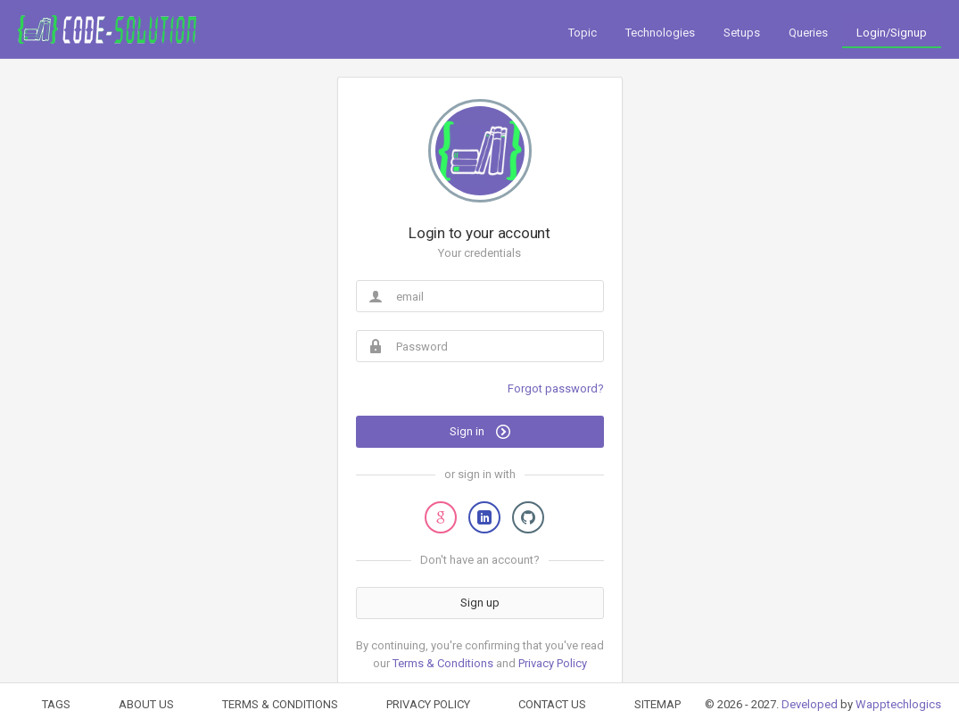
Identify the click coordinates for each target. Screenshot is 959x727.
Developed (809, 704)
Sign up (480, 602)
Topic (582, 32)
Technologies (660, 32)
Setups (741, 32)
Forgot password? (556, 388)
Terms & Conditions (443, 663)
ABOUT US (146, 704)
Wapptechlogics (898, 704)
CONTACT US (552, 704)
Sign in (480, 432)
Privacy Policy (552, 663)
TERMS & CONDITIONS (280, 704)
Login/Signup (891, 32)
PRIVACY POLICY (428, 704)
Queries (808, 32)
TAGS (56, 704)
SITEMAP (657, 704)
